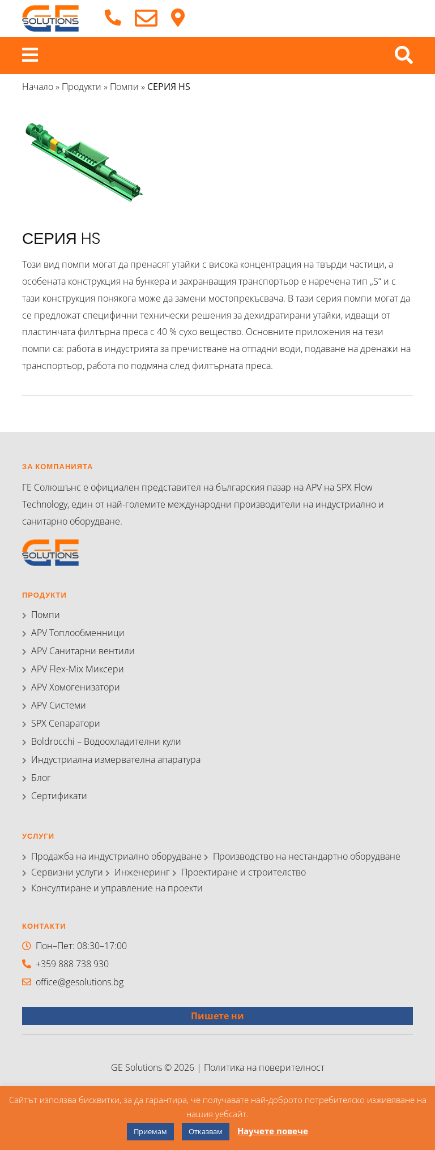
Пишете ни (217, 1016)
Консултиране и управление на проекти (117, 888)
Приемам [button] (150, 1131)
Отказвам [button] (206, 1131)
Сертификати (59, 795)
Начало (37, 86)
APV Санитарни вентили (83, 651)
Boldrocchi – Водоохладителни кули (106, 741)
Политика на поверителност (264, 1067)
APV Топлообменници (78, 633)
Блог (41, 777)
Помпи (124, 86)
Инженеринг (142, 872)
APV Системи (58, 705)
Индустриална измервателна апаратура (116, 759)
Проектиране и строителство (243, 872)
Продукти (81, 86)
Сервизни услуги (67, 872)
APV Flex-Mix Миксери (77, 669)
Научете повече (272, 1130)
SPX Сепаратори (65, 723)
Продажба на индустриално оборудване (116, 856)
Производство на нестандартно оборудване (306, 856)
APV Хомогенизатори (75, 687)
